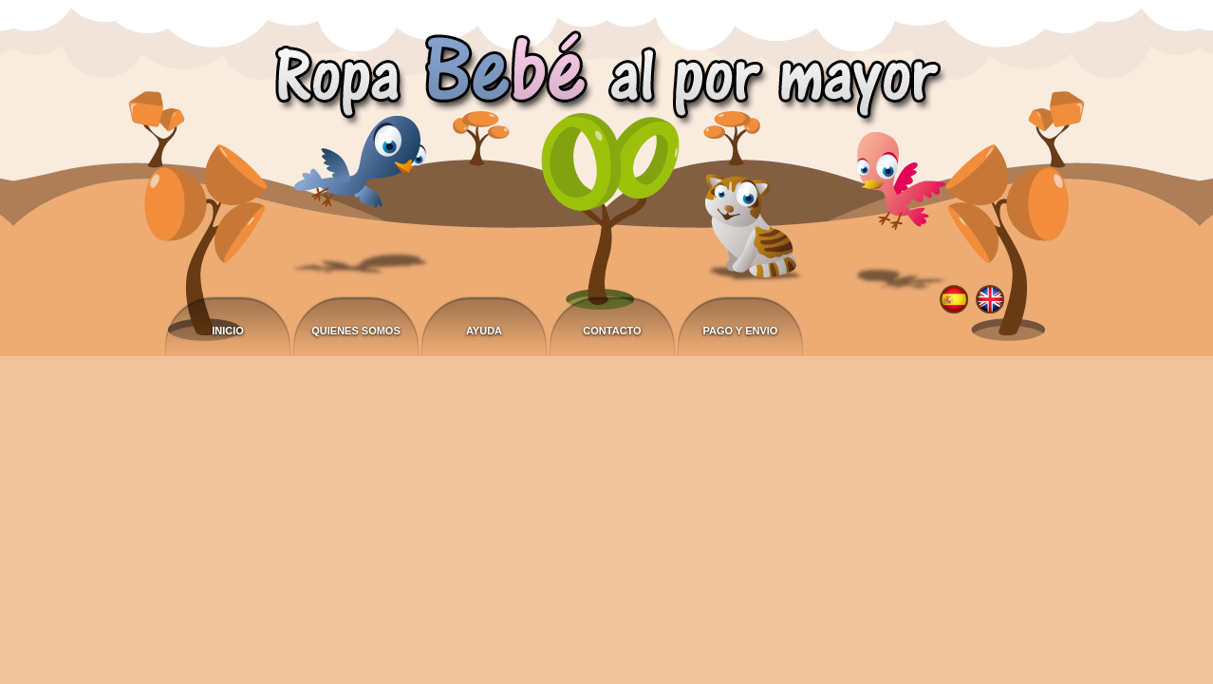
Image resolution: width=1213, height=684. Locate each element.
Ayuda (484, 330)
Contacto (612, 330)
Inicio (228, 330)
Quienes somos (356, 330)
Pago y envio (740, 330)
